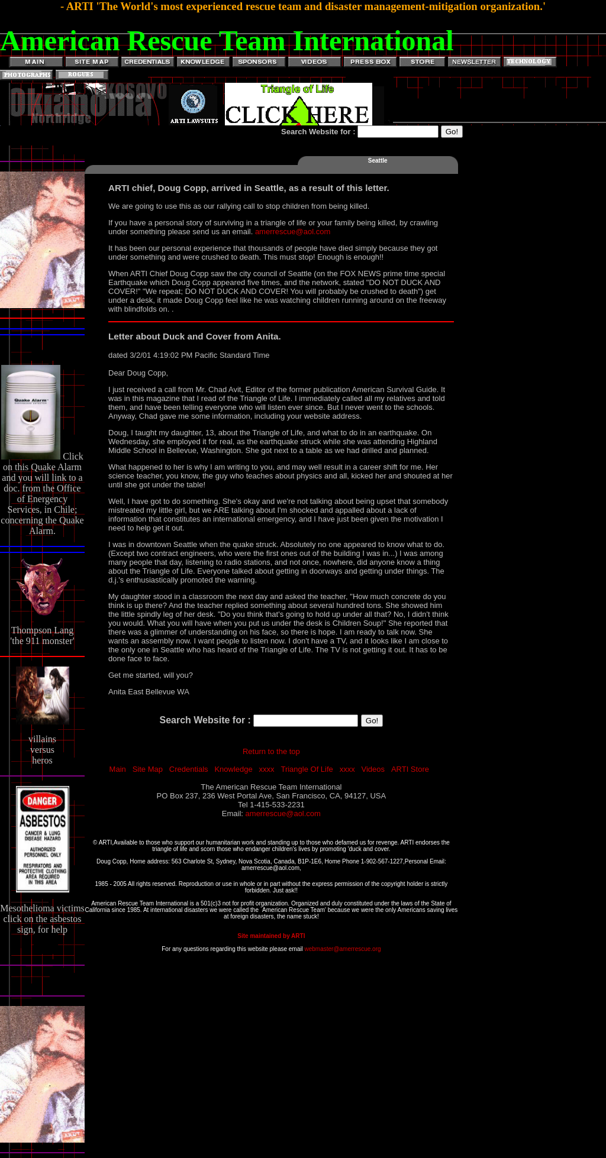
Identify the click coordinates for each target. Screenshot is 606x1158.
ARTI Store (410, 769)
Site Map (148, 769)
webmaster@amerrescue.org (342, 949)
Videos (373, 769)
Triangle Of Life (307, 769)
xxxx (267, 769)
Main (117, 769)
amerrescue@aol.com (292, 231)
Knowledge (233, 769)
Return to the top (271, 751)
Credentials (188, 769)
